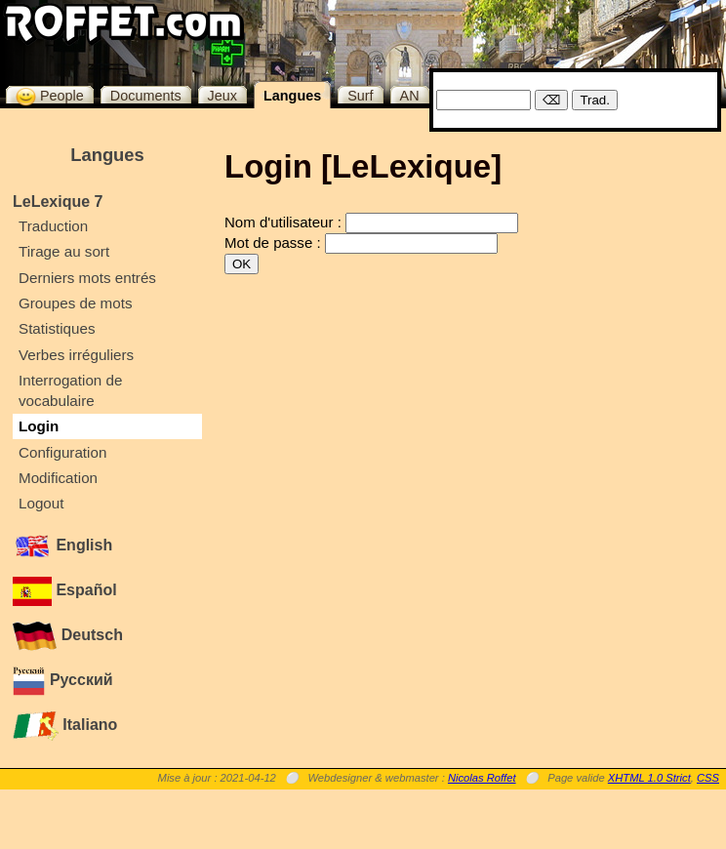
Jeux (222, 95)
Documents (146, 95)
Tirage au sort (64, 251)
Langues (292, 95)
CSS (708, 778)
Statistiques (57, 328)
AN (410, 95)
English (62, 545)
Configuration (62, 452)
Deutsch (68, 635)
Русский (63, 679)
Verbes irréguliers (76, 354)
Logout (41, 503)
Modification (58, 477)
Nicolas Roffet (482, 778)
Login (39, 426)
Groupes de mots (76, 303)
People (50, 95)
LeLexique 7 (57, 201)
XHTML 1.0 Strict (649, 778)
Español (65, 590)
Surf (360, 95)
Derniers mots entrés (87, 277)
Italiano (65, 724)
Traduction (53, 226)
